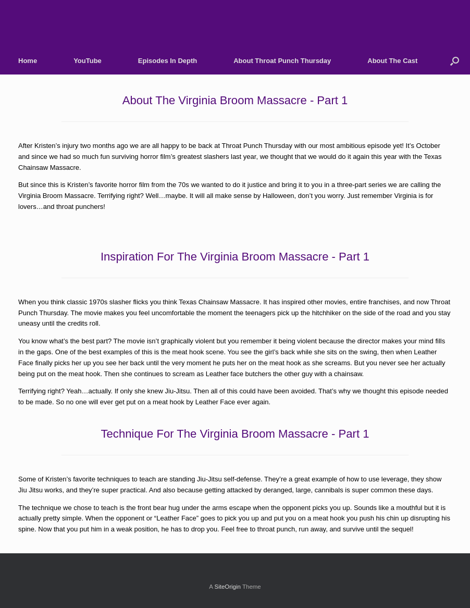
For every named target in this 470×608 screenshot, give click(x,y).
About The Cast (392, 61)
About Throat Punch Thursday (282, 61)
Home (27, 61)
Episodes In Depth (167, 61)
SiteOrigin (227, 587)
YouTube (87, 61)
